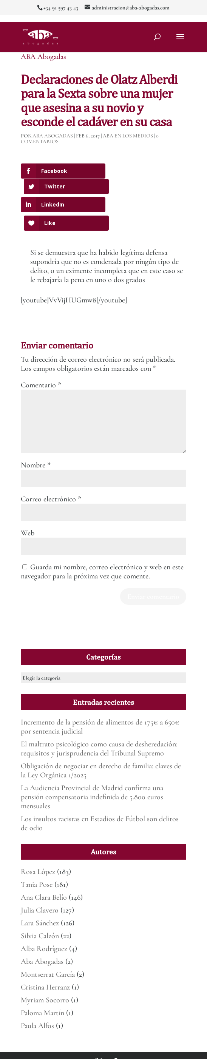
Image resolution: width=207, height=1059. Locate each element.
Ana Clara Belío (44, 863)
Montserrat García (48, 940)
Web (27, 499)
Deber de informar (115, 1049)
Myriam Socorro (45, 966)
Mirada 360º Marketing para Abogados (100, 1040)
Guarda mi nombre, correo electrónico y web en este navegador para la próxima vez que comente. (102, 538)
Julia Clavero (40, 876)
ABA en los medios (128, 136)
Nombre (36, 431)
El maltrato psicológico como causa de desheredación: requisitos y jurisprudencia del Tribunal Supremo (99, 715)
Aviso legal (149, 1040)
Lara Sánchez (40, 889)
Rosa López (38, 838)
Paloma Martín (42, 979)
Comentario (41, 351)
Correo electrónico (51, 465)
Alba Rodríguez (44, 915)
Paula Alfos (37, 992)
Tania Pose (37, 851)
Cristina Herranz (45, 953)
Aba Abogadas (42, 928)
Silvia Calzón (40, 902)
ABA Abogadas (43, 56)
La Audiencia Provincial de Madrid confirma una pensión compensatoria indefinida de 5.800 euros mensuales (92, 763)
